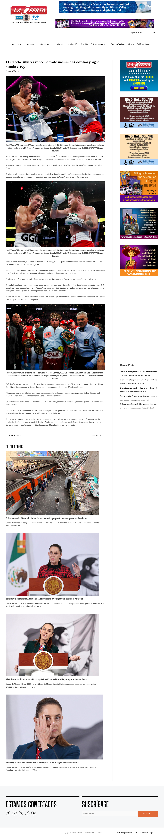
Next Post (96, 436)
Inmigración (73, 44)
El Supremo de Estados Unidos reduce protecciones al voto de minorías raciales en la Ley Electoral (138, 419)
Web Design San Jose (124, 833)
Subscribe (148, 814)
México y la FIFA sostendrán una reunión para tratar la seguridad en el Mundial (45, 763)
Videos (131, 44)
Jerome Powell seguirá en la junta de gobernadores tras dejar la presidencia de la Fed (137, 387)
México (60, 44)
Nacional (32, 44)
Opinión (84, 44)
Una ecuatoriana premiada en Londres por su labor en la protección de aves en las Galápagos (138, 375)
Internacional (46, 44)
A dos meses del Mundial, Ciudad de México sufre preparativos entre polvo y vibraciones (49, 518)
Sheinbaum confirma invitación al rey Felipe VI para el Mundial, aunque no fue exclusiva (49, 679)
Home (11, 44)
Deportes (9, 71)
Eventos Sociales (118, 44)
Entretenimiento (99, 44)
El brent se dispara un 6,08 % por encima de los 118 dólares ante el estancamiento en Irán (138, 397)
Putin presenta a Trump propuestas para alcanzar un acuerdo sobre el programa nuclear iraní (136, 407)
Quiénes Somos (145, 44)
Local (20, 44)
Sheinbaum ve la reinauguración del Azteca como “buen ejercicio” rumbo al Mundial (47, 599)
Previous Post (16, 436)
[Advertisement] (139, 299)
